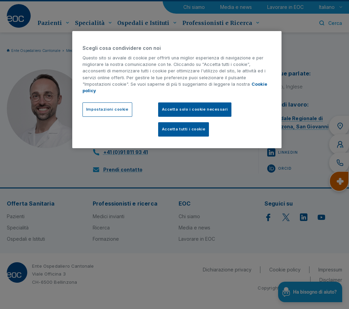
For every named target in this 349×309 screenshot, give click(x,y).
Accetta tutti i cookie (184, 129)
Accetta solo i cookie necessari (195, 109)
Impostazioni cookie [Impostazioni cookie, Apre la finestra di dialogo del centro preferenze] (107, 109)
